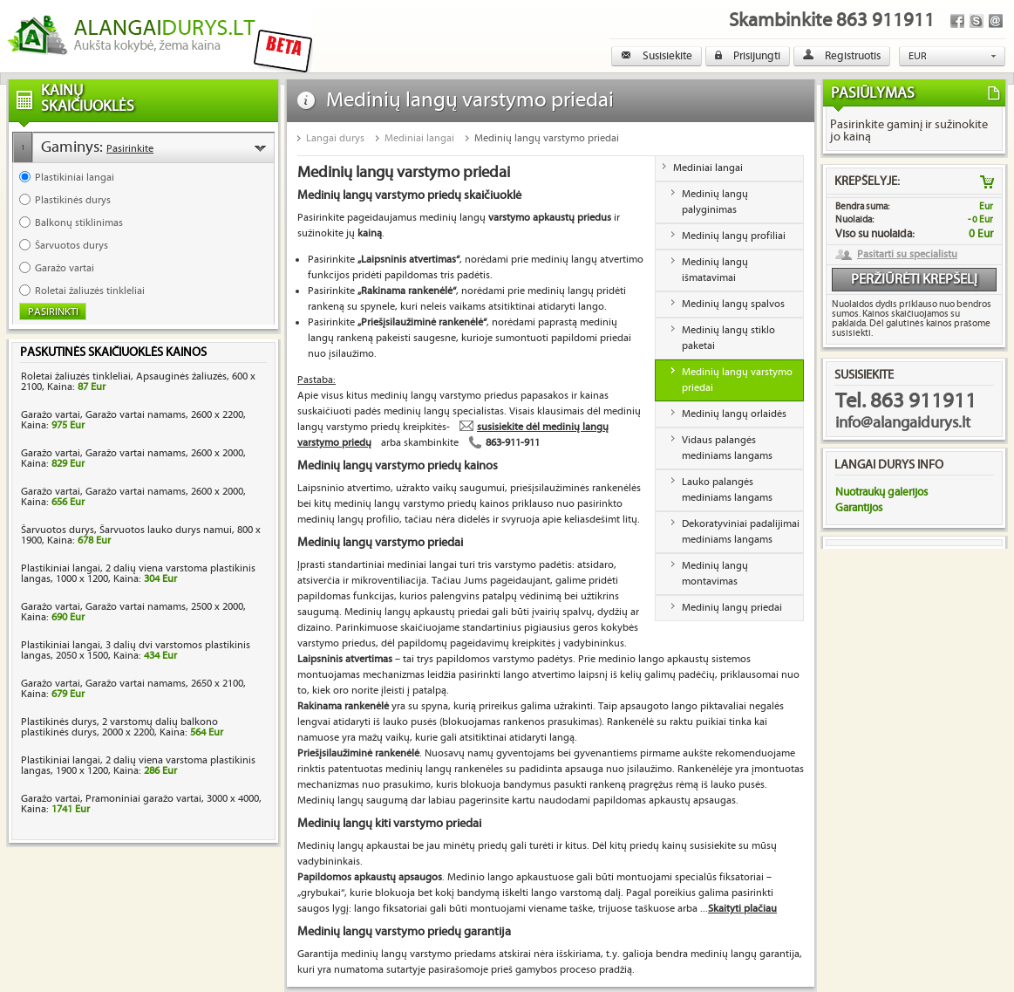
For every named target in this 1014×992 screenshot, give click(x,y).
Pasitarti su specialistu (907, 255)
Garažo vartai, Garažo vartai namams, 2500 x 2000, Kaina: (133, 612)
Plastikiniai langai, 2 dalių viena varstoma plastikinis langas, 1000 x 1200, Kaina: (138, 573)
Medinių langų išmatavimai (715, 270)
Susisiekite (656, 56)
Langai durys (335, 138)
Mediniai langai (419, 138)
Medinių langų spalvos (733, 304)
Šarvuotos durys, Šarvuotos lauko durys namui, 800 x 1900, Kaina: (141, 535)
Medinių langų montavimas (715, 573)
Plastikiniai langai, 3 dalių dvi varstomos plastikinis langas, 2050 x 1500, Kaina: (135, 650)
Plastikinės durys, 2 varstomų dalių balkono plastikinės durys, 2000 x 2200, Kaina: (122, 727)
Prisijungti (747, 56)
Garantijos (858, 508)
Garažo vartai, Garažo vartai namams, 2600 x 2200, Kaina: (133, 420)
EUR (918, 56)
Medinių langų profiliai (734, 236)
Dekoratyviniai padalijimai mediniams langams (741, 531)
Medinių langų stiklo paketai (728, 338)
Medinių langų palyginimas (715, 202)
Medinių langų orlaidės (734, 414)
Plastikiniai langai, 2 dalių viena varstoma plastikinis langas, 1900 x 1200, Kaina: (138, 765)
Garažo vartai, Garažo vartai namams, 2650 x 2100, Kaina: (133, 689)
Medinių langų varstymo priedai (546, 138)
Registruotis (842, 56)
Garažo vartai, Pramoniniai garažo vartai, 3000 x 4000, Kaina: (141, 804)
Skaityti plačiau (742, 908)
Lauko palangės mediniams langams (727, 489)
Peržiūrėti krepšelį (914, 279)
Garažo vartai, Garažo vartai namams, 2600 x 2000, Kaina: (133, 458)
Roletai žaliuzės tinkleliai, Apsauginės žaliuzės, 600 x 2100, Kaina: (138, 381)
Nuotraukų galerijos (881, 492)
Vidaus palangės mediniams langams (727, 448)
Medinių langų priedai (732, 607)
